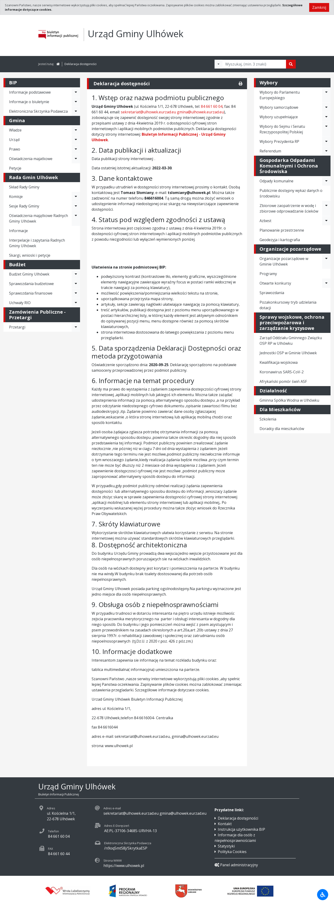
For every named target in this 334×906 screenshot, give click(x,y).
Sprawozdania (272, 292)
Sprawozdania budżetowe (31, 283)
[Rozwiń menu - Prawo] (76, 149)
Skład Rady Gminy (24, 187)
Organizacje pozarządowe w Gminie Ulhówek (284, 261)
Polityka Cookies (232, 851)
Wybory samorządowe (279, 107)
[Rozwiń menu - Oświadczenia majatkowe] (76, 158)
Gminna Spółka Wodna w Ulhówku (289, 400)
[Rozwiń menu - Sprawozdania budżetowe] (76, 283)
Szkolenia (268, 419)
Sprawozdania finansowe (30, 293)
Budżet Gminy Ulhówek (29, 274)
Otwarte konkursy (275, 283)
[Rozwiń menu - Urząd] (76, 139)
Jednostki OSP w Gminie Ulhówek (288, 352)
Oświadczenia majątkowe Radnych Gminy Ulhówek (38, 218)
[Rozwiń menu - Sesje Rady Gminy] (76, 206)
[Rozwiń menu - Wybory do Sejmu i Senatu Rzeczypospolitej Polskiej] (326, 129)
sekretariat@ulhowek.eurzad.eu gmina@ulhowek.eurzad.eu (172, 112)
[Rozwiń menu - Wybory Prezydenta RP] (326, 141)
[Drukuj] (240, 83)
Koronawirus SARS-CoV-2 (282, 371)
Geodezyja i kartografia (280, 239)
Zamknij (319, 7)
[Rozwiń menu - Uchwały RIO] (76, 302)
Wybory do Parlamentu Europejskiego (280, 95)
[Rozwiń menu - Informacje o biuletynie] (76, 101)
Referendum (270, 151)
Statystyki (226, 846)
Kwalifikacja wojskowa (279, 362)
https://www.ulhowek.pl (123, 865)
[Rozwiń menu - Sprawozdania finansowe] (76, 293)
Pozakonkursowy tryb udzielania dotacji (288, 305)
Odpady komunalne (276, 181)
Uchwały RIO (20, 302)
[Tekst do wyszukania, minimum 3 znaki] (254, 64)
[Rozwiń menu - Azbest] (326, 220)
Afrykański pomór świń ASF (283, 381)
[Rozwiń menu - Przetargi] (76, 327)
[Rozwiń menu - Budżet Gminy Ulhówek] (76, 274)
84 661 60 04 (211, 106)
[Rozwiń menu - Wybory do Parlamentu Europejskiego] (326, 95)
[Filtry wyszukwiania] (218, 64)
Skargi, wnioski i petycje (29, 255)
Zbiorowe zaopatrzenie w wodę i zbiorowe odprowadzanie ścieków (289, 208)
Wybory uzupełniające (279, 116)
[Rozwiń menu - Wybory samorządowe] (326, 107)
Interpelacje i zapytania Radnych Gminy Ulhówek (37, 243)
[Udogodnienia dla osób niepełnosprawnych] (322, 894)
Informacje (18, 230)
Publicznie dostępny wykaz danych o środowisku (291, 193)
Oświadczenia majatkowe (30, 158)
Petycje (15, 168)
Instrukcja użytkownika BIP (241, 829)
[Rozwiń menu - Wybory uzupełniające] (326, 116)
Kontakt (225, 823)
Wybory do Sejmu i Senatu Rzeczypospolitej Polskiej (282, 129)
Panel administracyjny (236, 864)
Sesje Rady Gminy (24, 206)
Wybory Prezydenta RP (279, 141)
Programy (268, 273)
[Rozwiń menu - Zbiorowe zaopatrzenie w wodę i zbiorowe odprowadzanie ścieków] (326, 208)
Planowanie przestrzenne (282, 230)
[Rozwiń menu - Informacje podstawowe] (76, 92)
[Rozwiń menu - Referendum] (326, 151)
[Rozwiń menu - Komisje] (76, 196)
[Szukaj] (291, 64)
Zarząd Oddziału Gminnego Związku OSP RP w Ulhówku (291, 340)
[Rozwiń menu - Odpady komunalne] (326, 181)
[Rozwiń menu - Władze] (76, 130)
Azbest (265, 220)
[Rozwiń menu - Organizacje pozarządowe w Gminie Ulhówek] (326, 261)
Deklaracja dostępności (80, 64)
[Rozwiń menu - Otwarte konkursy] (326, 283)
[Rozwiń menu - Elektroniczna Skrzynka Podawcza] (76, 111)
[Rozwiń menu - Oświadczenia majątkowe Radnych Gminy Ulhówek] (76, 218)
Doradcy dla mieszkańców (282, 428)
